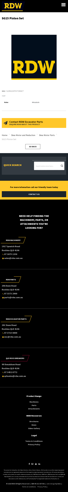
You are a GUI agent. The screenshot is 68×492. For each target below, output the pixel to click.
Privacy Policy (34, 444)
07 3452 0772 (9, 372)
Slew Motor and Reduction (23, 135)
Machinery (34, 402)
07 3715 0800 (9, 332)
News (34, 425)
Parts (34, 405)
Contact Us (34, 194)
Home (4, 135)
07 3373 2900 (9, 293)
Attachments (34, 408)
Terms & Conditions (34, 441)
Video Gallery (34, 428)
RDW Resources (34, 415)
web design (51, 484)
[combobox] (49, 166)
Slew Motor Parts (47, 135)
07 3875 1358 (9, 254)
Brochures (34, 421)
